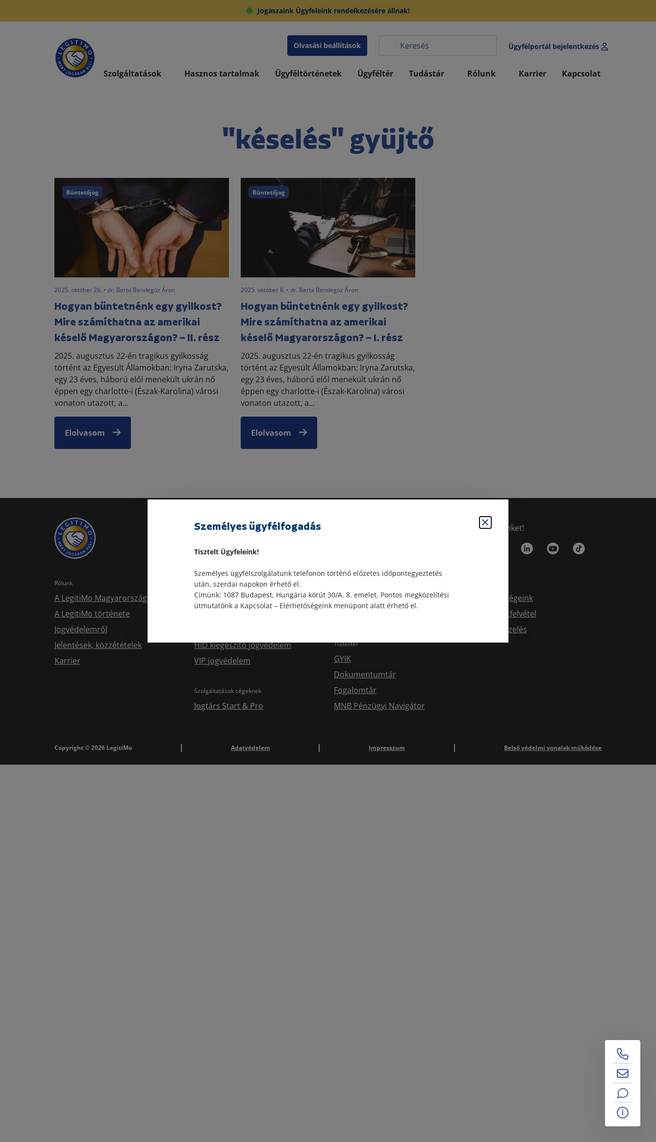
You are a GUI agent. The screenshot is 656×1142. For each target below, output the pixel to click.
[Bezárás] (485, 522)
